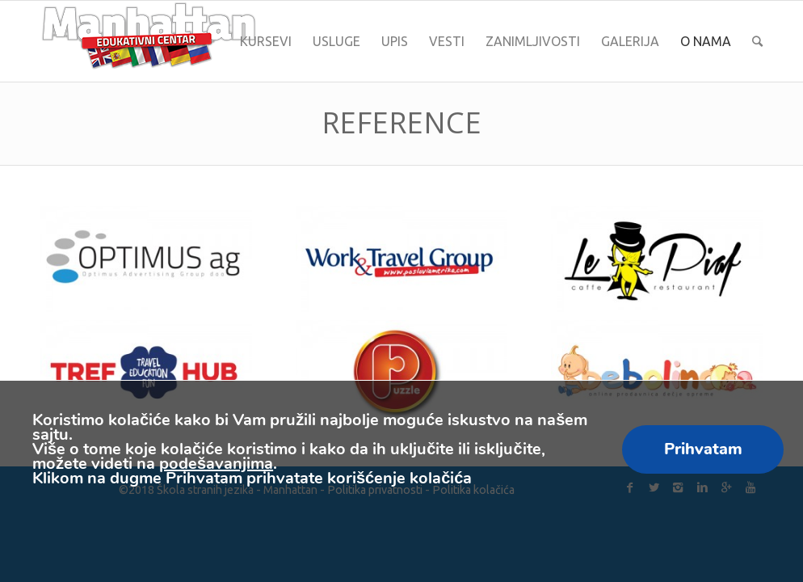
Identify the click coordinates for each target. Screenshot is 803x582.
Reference (401, 122)
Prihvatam (703, 449)
